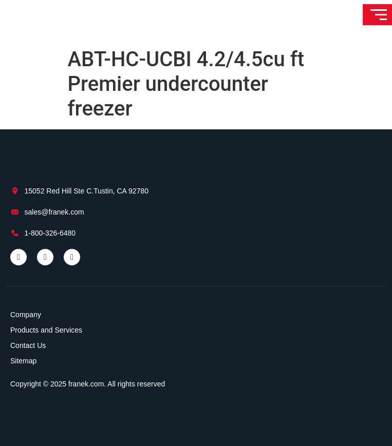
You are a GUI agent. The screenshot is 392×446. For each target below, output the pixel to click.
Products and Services (46, 330)
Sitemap (23, 361)
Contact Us (28, 345)
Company (25, 315)
